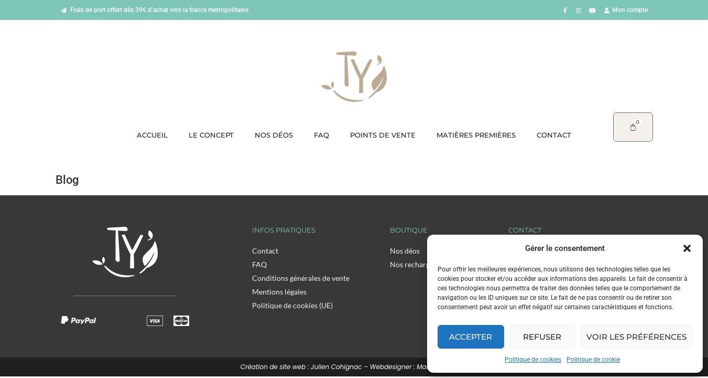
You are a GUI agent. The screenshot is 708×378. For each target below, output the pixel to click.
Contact (554, 135)
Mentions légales (279, 291)
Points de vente (383, 135)
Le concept (211, 135)
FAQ (321, 135)
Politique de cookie (593, 359)
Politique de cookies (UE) (292, 305)
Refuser (542, 337)
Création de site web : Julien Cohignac (301, 366)
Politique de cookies (533, 359)
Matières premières (476, 135)
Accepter (470, 337)
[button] (687, 248)
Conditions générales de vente (301, 278)
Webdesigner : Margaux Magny (419, 366)
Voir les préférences (636, 337)
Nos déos (274, 135)
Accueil (152, 135)
